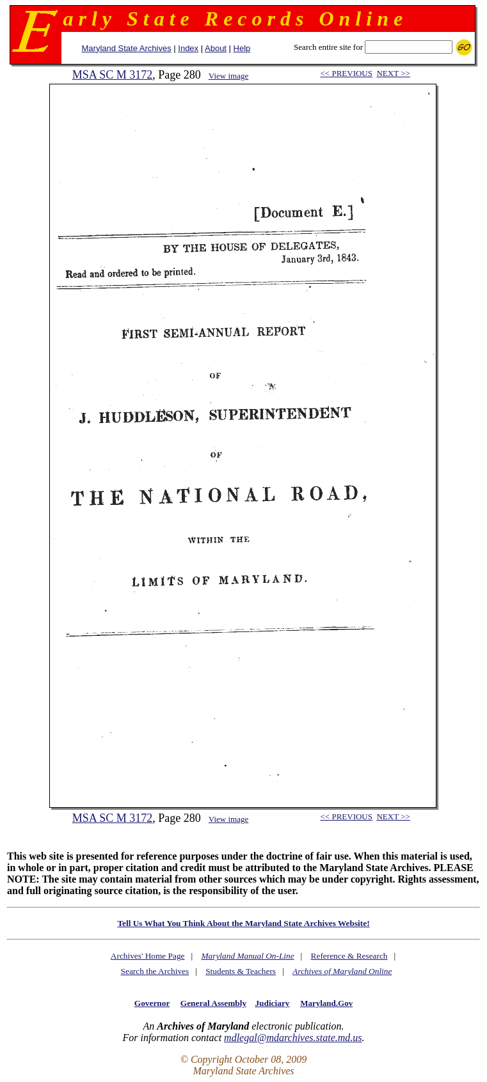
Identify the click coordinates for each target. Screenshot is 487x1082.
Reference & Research (349, 956)
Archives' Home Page (148, 956)
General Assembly (213, 1003)
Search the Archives (155, 971)
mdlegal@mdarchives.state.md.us (293, 1037)
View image (228, 76)
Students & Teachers (240, 971)
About (216, 48)
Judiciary (272, 1003)
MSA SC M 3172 (112, 74)
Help (242, 48)
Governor (152, 1003)
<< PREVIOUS (346, 73)
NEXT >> (393, 73)
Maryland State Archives (127, 48)
